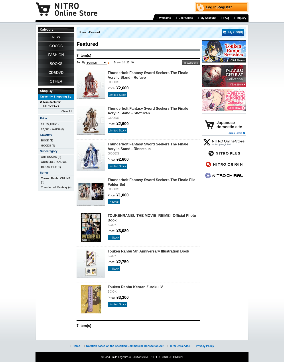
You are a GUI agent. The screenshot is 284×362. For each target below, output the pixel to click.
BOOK (45, 140)
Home (82, 32)
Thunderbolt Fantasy (54, 187)
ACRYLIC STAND (52, 162)
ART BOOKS (49, 156)
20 (127, 62)
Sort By (81, 62)
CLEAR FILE (49, 167)
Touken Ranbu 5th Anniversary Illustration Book (148, 251)
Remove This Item (41, 102)
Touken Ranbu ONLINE (55, 178)
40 (132, 62)
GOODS (46, 145)
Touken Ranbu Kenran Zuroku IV (135, 287)
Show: (117, 62)
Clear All (66, 111)
